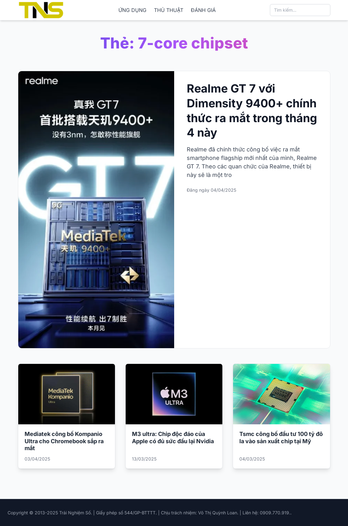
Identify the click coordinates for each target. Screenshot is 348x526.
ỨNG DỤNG (132, 10)
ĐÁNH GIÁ (203, 10)
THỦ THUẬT (168, 10)
